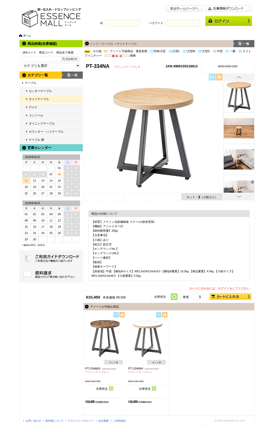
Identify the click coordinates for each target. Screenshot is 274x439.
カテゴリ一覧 (38, 75)
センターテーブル (40, 91)
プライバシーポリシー (81, 420)
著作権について (54, 420)
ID (101, 23)
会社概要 (103, 420)
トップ (94, 43)
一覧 (72, 75)
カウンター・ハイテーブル (46, 131)
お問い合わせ (33, 420)
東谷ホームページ (184, 8)
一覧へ (243, 43)
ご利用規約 (119, 420)
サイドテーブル (39, 99)
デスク (33, 107)
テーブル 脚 (36, 139)
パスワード (156, 23)
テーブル (30, 82)
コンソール (36, 115)
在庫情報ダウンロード (228, 8)
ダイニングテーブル (42, 123)
